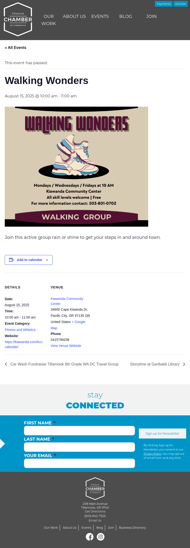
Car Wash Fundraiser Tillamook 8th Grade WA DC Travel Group (64, 364)
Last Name (39, 439)
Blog (125, 16)
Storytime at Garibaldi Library (155, 364)
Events (100, 16)
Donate (180, 3)
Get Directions (95, 511)
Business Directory (132, 527)
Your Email (40, 455)
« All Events (15, 48)
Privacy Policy (153, 453)
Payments (164, 3)
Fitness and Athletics (20, 330)
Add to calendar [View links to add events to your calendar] (29, 260)
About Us (74, 16)
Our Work (48, 20)
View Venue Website (66, 346)
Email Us (95, 520)
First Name (39, 423)
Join (151, 16)
